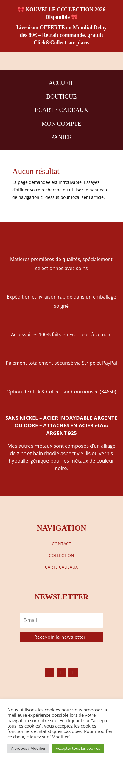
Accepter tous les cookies (78, 748)
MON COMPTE (61, 123)
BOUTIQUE (61, 96)
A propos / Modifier (28, 748)
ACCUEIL (61, 83)
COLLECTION (61, 555)
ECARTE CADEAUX (61, 110)
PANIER (61, 137)
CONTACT (61, 543)
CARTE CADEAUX (61, 567)
